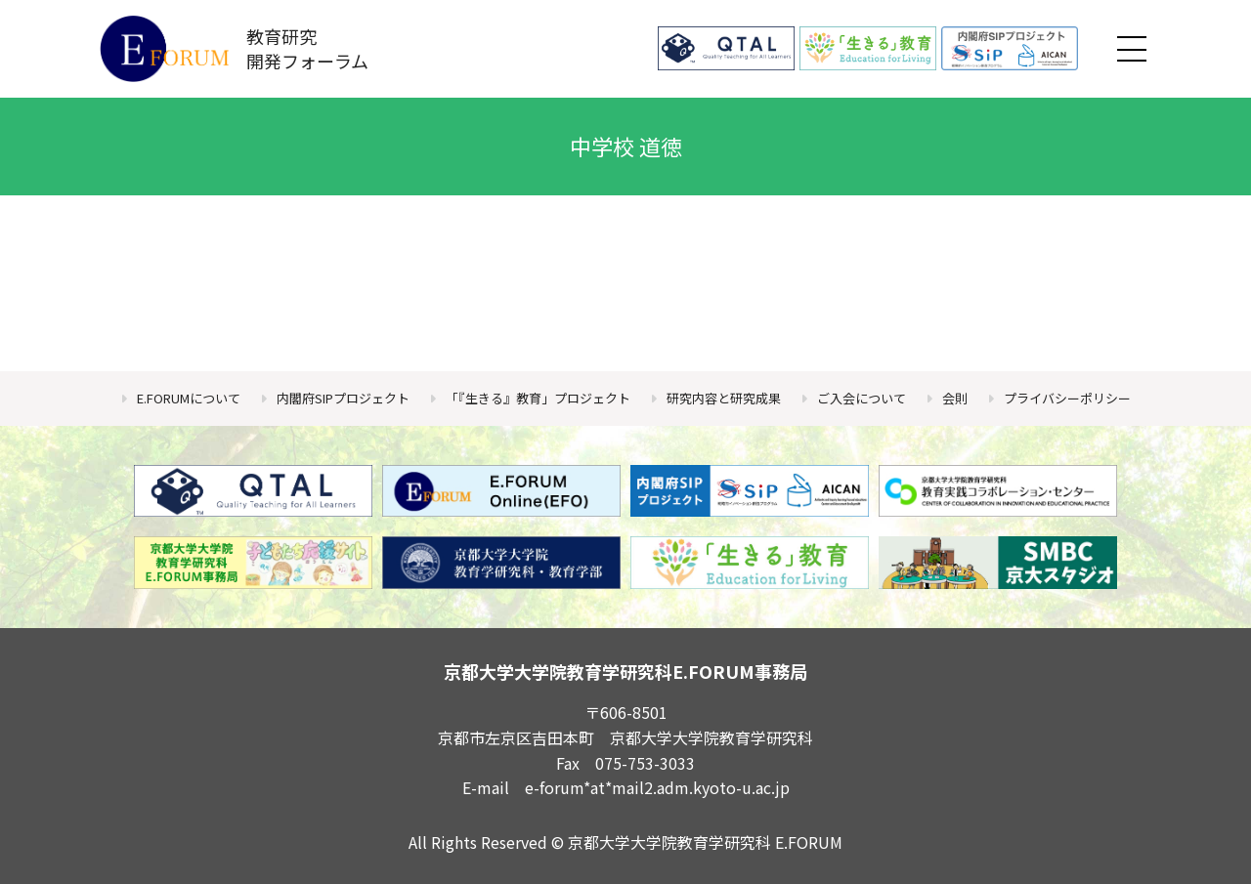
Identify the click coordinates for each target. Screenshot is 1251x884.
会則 (955, 398)
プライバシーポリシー (1067, 398)
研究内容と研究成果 (724, 398)
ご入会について (861, 398)
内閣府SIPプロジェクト (343, 398)
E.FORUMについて (188, 398)
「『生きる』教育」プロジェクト (538, 398)
